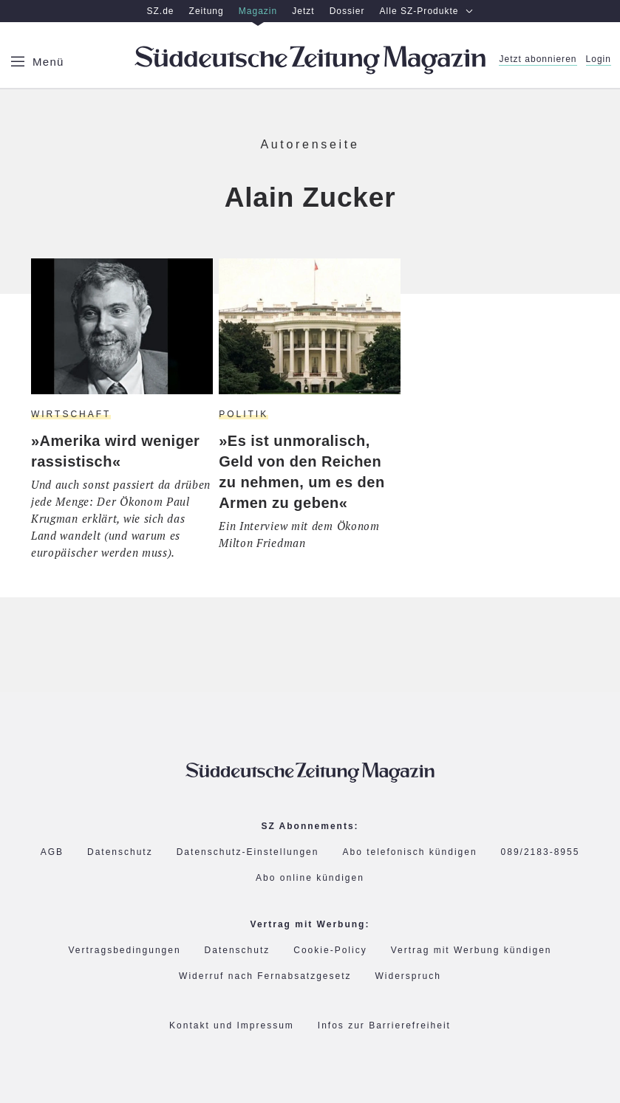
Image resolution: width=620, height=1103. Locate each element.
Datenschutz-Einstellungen (248, 852)
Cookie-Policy (330, 950)
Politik (243, 414)
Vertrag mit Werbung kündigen (471, 950)
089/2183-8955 (540, 852)
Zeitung (206, 11)
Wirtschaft (71, 414)
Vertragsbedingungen (124, 950)
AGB (52, 852)
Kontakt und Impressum (231, 1026)
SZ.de (160, 11)
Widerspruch (408, 976)
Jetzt (303, 11)
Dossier (347, 11)
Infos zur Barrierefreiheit (384, 1026)
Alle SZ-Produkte (427, 11)
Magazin (258, 11)
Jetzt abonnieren (537, 59)
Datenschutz (120, 852)
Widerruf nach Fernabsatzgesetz (265, 976)
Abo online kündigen (310, 878)
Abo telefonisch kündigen (409, 852)
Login (598, 59)
